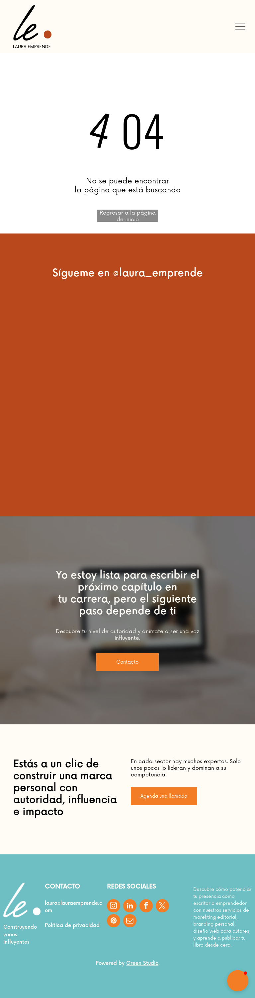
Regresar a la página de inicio (128, 216)
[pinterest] (113, 921)
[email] (129, 921)
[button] (237, 980)
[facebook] (146, 906)
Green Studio (142, 963)
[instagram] (113, 906)
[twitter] (162, 906)
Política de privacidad (72, 925)
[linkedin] (129, 906)
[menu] (240, 26)
